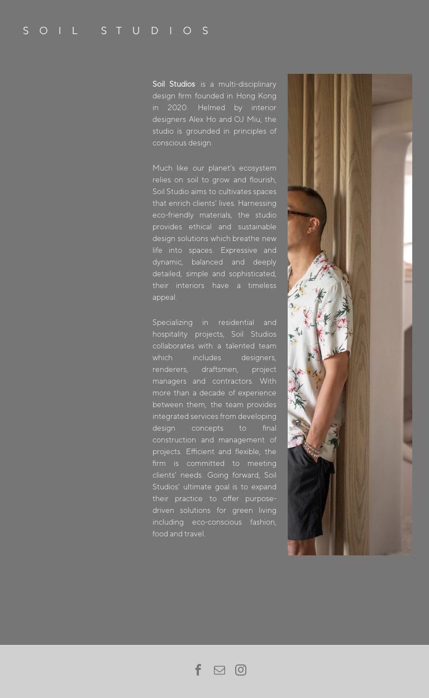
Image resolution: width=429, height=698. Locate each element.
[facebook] (198, 671)
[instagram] (240, 671)
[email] (219, 671)
